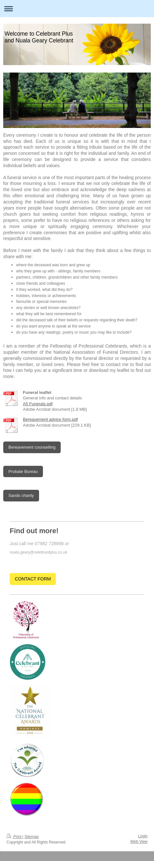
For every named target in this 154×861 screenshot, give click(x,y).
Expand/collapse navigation (77, 9)
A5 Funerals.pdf (38, 403)
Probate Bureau (23, 471)
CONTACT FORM (33, 578)
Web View (139, 841)
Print (14, 836)
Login (143, 836)
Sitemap (32, 836)
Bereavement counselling (32, 447)
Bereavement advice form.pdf (50, 419)
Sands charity (21, 495)
